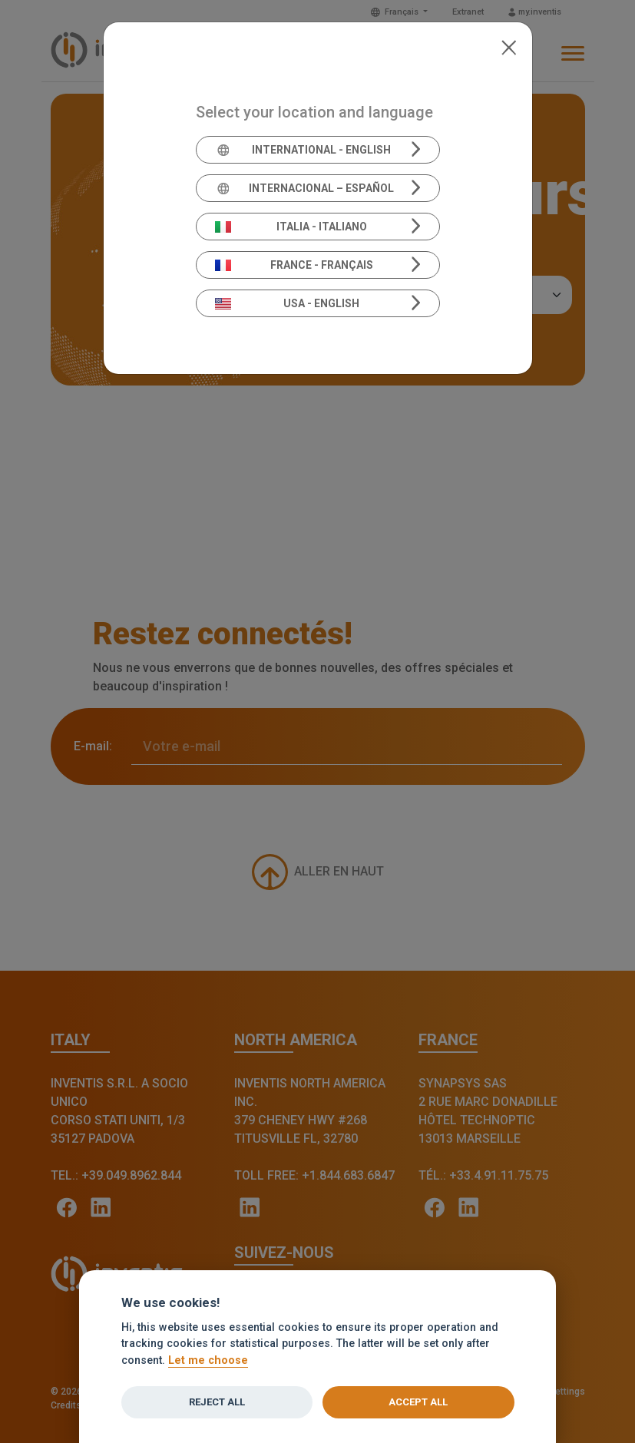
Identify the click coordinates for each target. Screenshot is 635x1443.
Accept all (418, 1402)
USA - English (287, 303)
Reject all (217, 1402)
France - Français (294, 265)
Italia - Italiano (291, 226)
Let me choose (208, 1360)
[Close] (509, 46)
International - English (303, 150)
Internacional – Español (304, 188)
